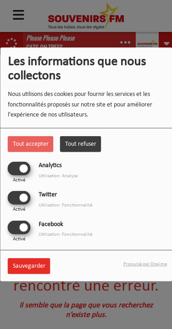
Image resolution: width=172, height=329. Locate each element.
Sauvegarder (29, 265)
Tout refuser (80, 144)
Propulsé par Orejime (145, 263)
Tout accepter (31, 144)
